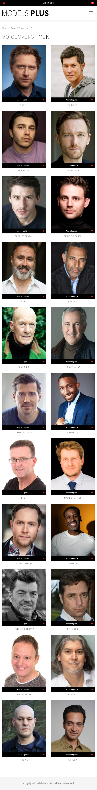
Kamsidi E (72, 432)
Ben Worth (72, 170)
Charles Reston (24, 236)
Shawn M (73, 694)
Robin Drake (24, 694)
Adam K (24, 105)
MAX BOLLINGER (72, 498)
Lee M (24, 498)
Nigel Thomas (24, 563)
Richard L (72, 629)
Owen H (72, 563)
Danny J (24, 301)
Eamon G (24, 367)
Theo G (24, 760)
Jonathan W (73, 367)
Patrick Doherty (24, 629)
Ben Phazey (24, 170)
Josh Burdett (24, 432)
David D (72, 301)
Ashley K (73, 105)
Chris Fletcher (73, 236)
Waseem (72, 760)
